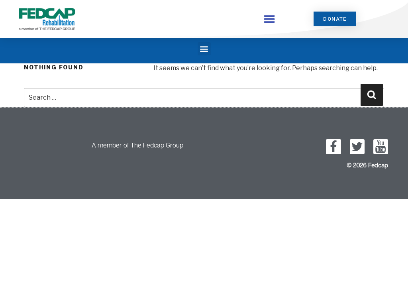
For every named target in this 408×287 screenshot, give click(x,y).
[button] (270, 19)
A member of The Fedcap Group (137, 145)
